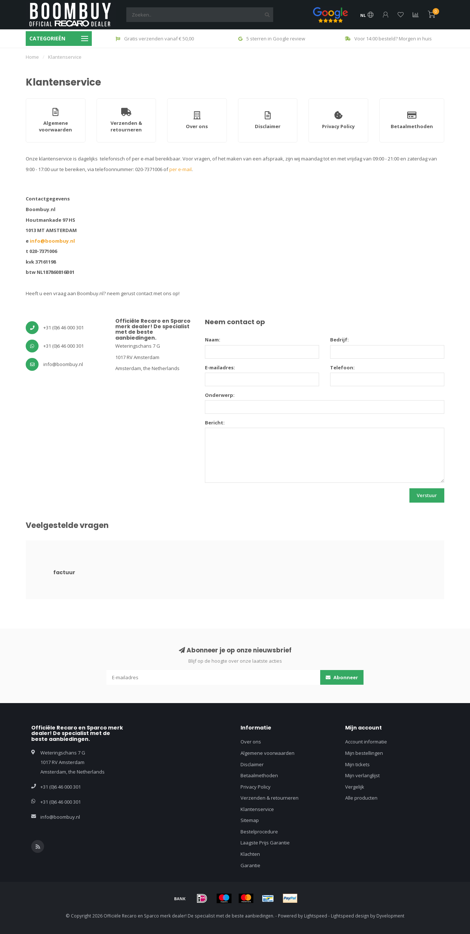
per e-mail (180, 169)
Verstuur (427, 495)
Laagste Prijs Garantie (265, 842)
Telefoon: (342, 367)
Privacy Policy (256, 786)
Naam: (212, 339)
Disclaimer (252, 764)
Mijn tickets (357, 764)
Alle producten (361, 797)
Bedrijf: (339, 339)
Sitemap (250, 820)
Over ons (251, 741)
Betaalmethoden (259, 775)
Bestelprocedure (259, 831)
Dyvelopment (390, 916)
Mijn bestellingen (364, 753)
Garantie (250, 865)
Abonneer (342, 677)
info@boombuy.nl (52, 241)
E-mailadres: (220, 367)
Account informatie (366, 741)
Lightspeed (315, 916)
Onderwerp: (220, 395)
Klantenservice (257, 809)
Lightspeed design (350, 916)
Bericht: (215, 422)
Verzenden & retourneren (270, 797)
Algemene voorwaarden (267, 753)
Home (32, 57)
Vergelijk (354, 786)
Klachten (250, 854)
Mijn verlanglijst (362, 775)
